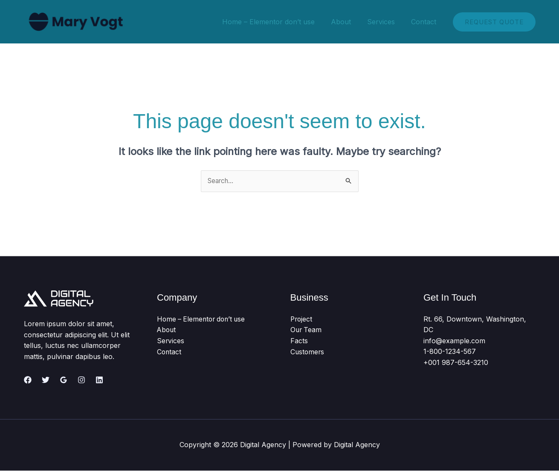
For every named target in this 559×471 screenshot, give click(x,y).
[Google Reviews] (63, 380)
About (347, 21)
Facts (299, 340)
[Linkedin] (99, 380)
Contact (424, 21)
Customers (307, 352)
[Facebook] (28, 380)
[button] (494, 22)
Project (301, 319)
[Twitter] (45, 380)
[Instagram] (81, 380)
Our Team (306, 330)
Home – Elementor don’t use (277, 21)
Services (385, 21)
